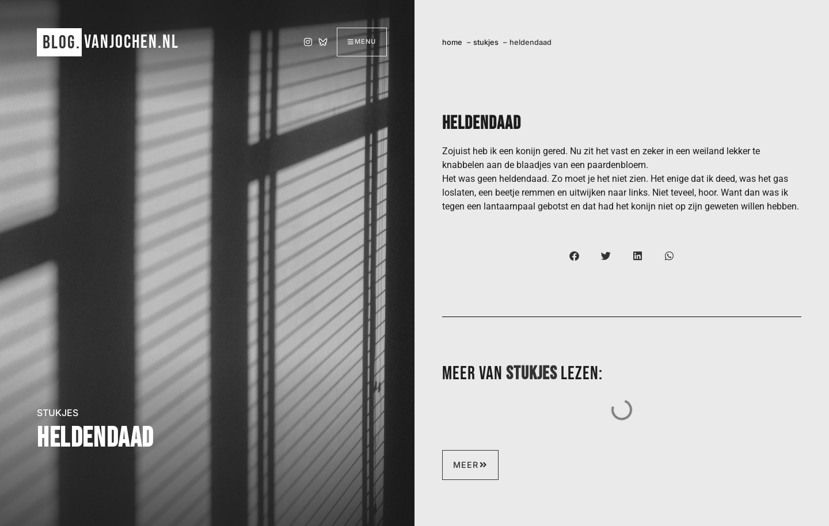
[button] (574, 256)
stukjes (57, 412)
